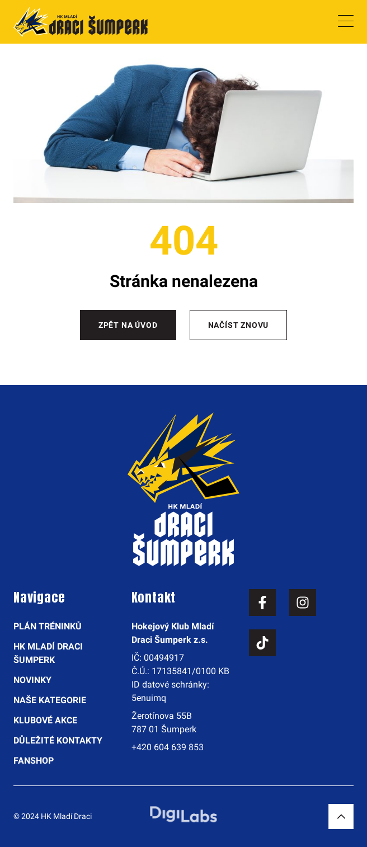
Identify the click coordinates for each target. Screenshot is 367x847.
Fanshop (33, 760)
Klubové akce (45, 720)
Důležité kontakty (57, 740)
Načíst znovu (238, 325)
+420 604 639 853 (167, 747)
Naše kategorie (49, 700)
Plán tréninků (47, 626)
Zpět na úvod (128, 325)
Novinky (32, 680)
